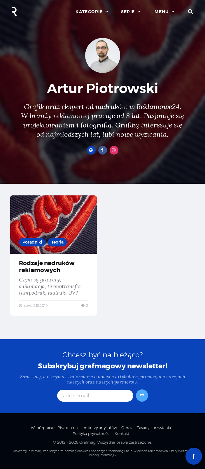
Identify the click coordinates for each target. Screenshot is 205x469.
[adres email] (95, 396)
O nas (126, 427)
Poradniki (32, 242)
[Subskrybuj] (142, 395)
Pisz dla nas (68, 427)
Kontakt (122, 433)
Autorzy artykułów (100, 427)
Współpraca (42, 427)
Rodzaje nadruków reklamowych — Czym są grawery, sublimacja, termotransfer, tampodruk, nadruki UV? (53, 255)
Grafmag (87, 442)
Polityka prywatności (91, 433)
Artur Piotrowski (102, 88)
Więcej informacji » (102, 455)
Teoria (57, 242)
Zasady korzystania (153, 427)
